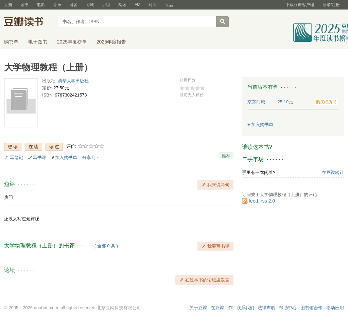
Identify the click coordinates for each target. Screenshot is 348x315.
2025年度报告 (111, 42)
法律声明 (266, 307)
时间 (153, 4)
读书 (24, 4)
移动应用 (335, 307)
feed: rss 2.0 (262, 201)
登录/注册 (331, 4)
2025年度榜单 (72, 42)
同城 (90, 4)
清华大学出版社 (73, 80)
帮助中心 (288, 307)
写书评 (39, 157)
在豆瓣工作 (222, 307)
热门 (8, 197)
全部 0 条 (106, 245)
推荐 (226, 155)
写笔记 (16, 157)
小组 (106, 4)
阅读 (122, 4)
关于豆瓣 (198, 307)
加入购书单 (66, 157)
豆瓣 (8, 4)
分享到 (88, 157)
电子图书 (37, 42)
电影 (41, 4)
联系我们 (245, 307)
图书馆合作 (311, 307)
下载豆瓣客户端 (299, 4)
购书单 (11, 42)
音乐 (57, 4)
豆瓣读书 (28, 22)
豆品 (169, 4)
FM (137, 4)
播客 (73, 4)
